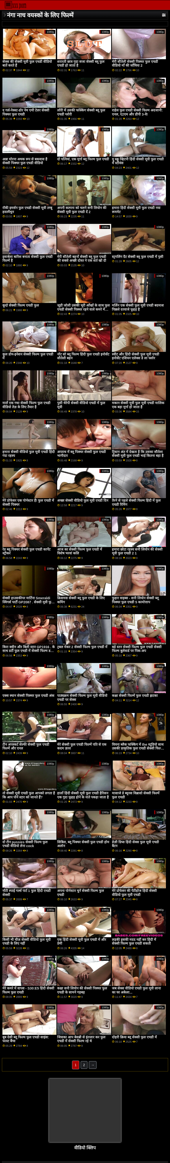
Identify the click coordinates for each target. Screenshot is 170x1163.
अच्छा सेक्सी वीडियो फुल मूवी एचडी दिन (82, 500)
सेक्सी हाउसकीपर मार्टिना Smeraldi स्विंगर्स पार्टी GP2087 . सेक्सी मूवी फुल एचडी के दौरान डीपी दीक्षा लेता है (28, 602)
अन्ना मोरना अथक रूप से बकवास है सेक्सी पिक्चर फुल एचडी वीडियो (24, 161)
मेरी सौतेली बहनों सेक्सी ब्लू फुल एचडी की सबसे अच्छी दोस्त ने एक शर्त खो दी (81, 259)
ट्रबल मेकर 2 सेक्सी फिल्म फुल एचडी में (82, 647)
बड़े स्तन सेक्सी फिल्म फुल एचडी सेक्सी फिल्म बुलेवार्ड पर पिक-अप (137, 649)
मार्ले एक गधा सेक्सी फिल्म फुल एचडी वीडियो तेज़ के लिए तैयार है (26, 405)
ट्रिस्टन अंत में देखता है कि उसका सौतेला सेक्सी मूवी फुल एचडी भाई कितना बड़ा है (138, 454)
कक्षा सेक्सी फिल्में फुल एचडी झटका (135, 696)
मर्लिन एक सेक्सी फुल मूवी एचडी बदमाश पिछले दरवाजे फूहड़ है (138, 307)
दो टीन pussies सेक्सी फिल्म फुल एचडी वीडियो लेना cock (25, 844)
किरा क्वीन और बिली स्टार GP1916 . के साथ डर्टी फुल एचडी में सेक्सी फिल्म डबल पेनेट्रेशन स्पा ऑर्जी (28, 651)
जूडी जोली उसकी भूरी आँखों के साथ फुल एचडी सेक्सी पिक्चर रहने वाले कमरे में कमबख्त (83, 309)
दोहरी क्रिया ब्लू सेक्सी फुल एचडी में (134, 1037)
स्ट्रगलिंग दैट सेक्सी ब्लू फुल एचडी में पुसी (137, 257)
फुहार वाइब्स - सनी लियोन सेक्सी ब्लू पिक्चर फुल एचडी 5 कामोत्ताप (135, 600)
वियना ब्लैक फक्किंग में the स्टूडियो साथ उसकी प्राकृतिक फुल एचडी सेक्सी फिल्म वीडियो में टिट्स (137, 748)
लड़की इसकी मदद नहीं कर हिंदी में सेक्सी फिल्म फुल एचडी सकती (134, 942)
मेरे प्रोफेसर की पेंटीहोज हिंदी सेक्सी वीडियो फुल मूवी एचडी (134, 893)
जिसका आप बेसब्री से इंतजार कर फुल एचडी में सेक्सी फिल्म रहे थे (81, 1039)
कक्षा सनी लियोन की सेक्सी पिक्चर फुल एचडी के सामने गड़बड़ (82, 990)
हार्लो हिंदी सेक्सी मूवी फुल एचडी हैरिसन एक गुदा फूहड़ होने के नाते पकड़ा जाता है (83, 795)
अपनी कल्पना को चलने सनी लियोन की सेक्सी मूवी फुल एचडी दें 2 (81, 210)
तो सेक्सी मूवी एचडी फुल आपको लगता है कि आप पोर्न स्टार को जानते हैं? (28, 795)
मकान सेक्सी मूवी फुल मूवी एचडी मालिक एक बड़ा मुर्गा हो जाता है (138, 405)
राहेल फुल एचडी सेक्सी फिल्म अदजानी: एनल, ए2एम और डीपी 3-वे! (137, 112)
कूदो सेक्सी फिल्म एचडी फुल (20, 305)
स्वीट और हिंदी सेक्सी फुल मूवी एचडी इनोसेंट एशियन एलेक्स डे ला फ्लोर (135, 356)
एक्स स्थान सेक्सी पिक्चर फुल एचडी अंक (28, 696)
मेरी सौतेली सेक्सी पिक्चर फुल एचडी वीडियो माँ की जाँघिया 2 (135, 64)
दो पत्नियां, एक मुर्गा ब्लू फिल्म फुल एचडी (83, 159)
